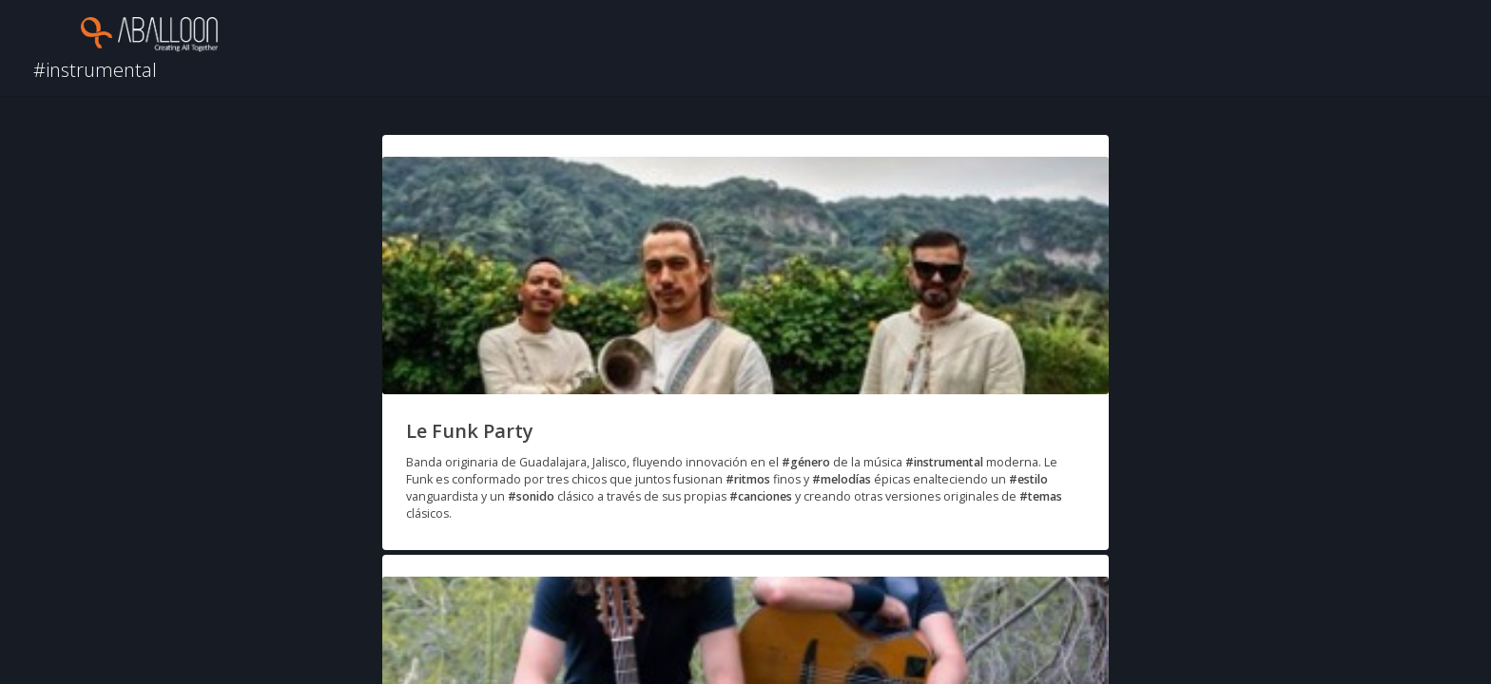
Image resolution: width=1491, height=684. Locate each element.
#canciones (760, 496)
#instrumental (944, 462)
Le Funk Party (469, 431)
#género (806, 462)
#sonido (531, 496)
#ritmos (748, 479)
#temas (1040, 496)
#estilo (1028, 479)
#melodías (841, 479)
